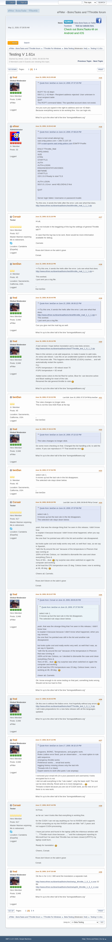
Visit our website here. (85, 26)
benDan (17, 264)
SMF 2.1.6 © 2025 (12, 939)
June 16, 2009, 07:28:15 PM (45, 429)
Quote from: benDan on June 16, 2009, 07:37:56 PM (60, 508)
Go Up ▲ (103, 939)
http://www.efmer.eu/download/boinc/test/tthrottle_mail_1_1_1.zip (64, 205)
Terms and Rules (92, 939)
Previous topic (85, 61)
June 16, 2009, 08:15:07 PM (45, 594)
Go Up (11, 911)
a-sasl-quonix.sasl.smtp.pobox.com (56, 143)
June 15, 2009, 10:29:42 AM (45, 126)
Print (100, 69)
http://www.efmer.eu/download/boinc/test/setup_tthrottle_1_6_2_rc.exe (66, 882)
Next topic (98, 61)
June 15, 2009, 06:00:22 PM (45, 264)
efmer (16, 126)
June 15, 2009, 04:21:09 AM (45, 77)
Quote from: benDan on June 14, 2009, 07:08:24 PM (60, 132)
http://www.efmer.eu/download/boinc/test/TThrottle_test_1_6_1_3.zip (65, 706)
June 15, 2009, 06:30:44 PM (45, 298)
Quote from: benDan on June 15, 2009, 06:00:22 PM (60, 303)
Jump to (66, 922)
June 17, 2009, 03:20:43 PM (45, 699)
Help (83, 939)
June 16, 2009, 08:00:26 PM (45, 502)
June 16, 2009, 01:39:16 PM (45, 341)
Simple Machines (25, 939)
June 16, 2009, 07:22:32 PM (45, 397)
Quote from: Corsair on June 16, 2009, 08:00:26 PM (60, 600)
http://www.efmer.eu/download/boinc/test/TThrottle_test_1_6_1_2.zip (65, 348)
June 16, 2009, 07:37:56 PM (45, 470)
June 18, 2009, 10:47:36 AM (45, 871)
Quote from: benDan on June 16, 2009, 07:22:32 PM (60, 435)
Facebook (68, 26)
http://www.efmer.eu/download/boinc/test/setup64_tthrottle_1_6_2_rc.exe (67, 887)
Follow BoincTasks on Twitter (85, 23)
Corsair (17, 216)
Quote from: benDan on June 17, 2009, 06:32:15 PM (60, 746)
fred (85, 48)
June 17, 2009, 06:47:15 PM (45, 740)
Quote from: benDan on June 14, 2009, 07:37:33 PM (60, 83)
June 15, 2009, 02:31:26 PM (45, 216)
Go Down (12, 69)
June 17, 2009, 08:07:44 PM (45, 805)
